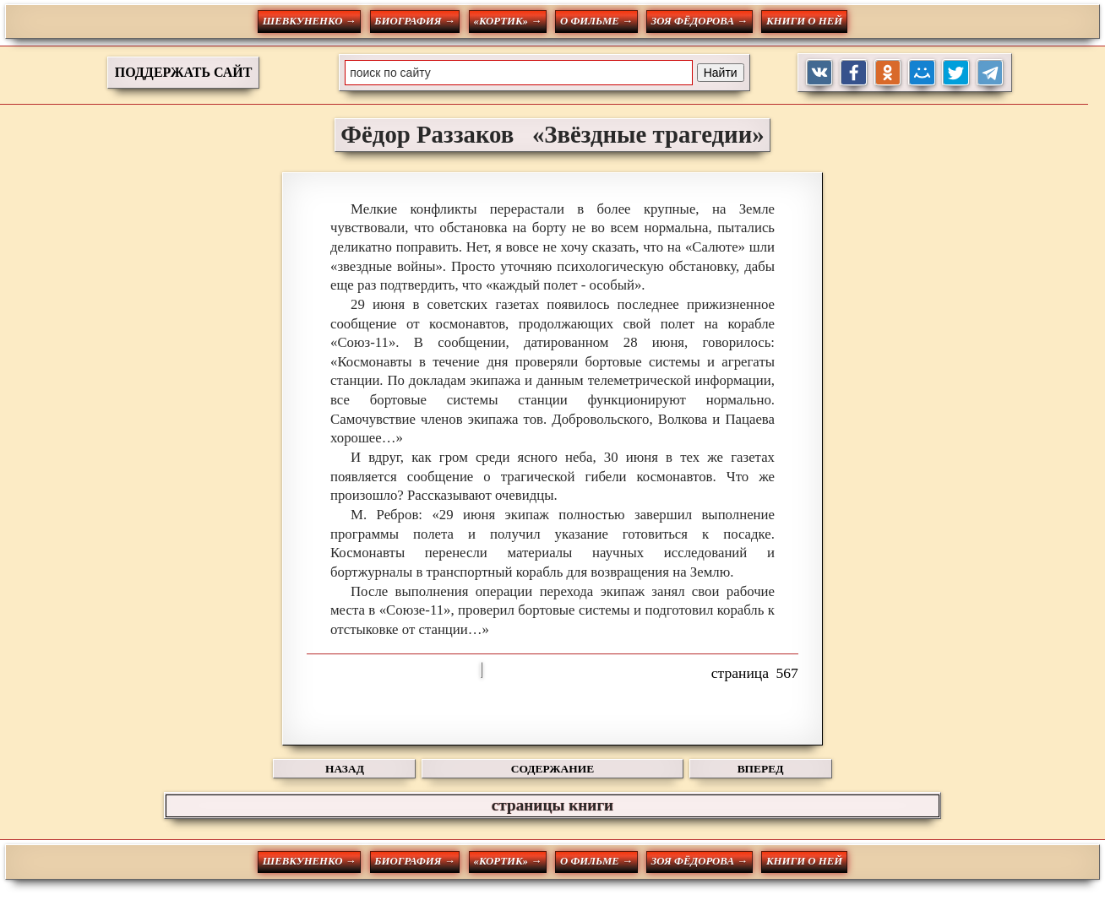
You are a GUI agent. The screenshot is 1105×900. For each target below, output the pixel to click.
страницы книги (552, 805)
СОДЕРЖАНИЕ (552, 768)
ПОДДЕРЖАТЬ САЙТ (184, 72)
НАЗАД (344, 768)
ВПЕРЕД (761, 768)
